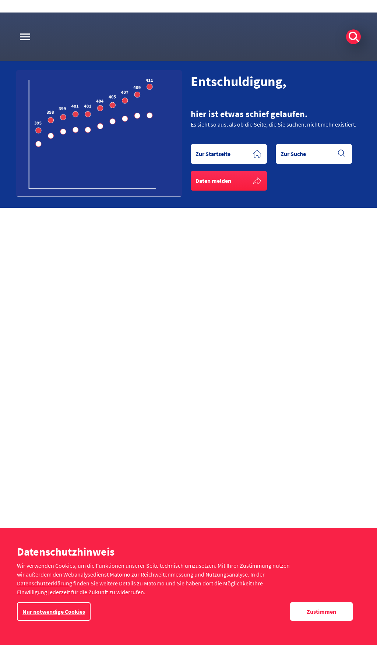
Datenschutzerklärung (44, 583)
